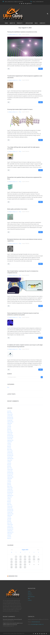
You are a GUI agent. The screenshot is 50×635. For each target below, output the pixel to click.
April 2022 (9, 484)
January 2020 (9, 526)
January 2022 (9, 489)
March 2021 (9, 504)
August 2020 (9, 515)
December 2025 (10, 417)
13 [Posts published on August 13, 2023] (38, 559)
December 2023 (10, 454)
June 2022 (9, 481)
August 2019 (9, 533)
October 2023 (9, 457)
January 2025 (9, 434)
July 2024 (9, 443)
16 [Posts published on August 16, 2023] (20, 561)
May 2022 (9, 483)
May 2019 (9, 538)
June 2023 (9, 463)
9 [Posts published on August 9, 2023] (20, 559)
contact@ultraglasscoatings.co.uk (37, 624)
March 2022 (9, 486)
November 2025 (10, 418)
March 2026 (9, 412)
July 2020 (9, 516)
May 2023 (9, 464)
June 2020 (9, 518)
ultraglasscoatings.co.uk (13, 34)
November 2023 (10, 455)
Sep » (38, 549)
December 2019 (10, 527)
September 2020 (10, 513)
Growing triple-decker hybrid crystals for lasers (20, 109)
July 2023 (9, 461)
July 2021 (9, 498)
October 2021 (9, 493)
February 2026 (10, 414)
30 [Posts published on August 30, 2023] (20, 567)
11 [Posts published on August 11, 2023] (29, 559)
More (40, 68)
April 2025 (9, 429)
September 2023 (10, 458)
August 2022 (9, 478)
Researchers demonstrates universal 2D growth (12, 619)
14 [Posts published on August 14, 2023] (11, 561)
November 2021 (10, 492)
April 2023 (9, 466)
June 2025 (9, 426)
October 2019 (9, 530)
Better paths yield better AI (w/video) (17, 209)
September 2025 (10, 421)
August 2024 (9, 441)
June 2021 (9, 500)
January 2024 (9, 452)
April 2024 (9, 447)
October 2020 (9, 512)
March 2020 (9, 523)
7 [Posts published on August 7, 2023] (11, 559)
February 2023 (10, 469)
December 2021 (10, 490)
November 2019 (10, 529)
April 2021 (9, 503)
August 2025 (9, 423)
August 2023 (9, 460)
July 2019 (9, 535)
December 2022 (10, 472)
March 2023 (9, 467)
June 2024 (9, 444)
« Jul (11, 549)
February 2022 (10, 487)
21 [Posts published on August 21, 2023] (11, 564)
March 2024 (9, 449)
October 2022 (9, 475)
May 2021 (9, 501)
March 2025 (9, 431)
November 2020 (10, 510)
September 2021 (10, 495)
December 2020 (10, 509)
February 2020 (10, 524)
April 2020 (9, 521)
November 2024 (10, 437)
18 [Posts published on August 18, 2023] (29, 561)
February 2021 (10, 506)
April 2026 (9, 411)
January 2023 (9, 470)
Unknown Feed (12, 576)
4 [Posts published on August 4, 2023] (29, 556)
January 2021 (9, 507)
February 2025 (10, 432)
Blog (20, 34)
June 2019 (9, 536)
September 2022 (10, 477)
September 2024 (10, 440)
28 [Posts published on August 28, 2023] (11, 567)
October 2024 (9, 438)
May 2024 (9, 446)
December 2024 (10, 435)
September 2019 (10, 532)
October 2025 (9, 420)
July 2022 (9, 480)
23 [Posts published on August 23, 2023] (20, 564)
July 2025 (9, 424)
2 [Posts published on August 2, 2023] (20, 556)
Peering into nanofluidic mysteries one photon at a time (22, 32)
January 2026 (9, 415)
